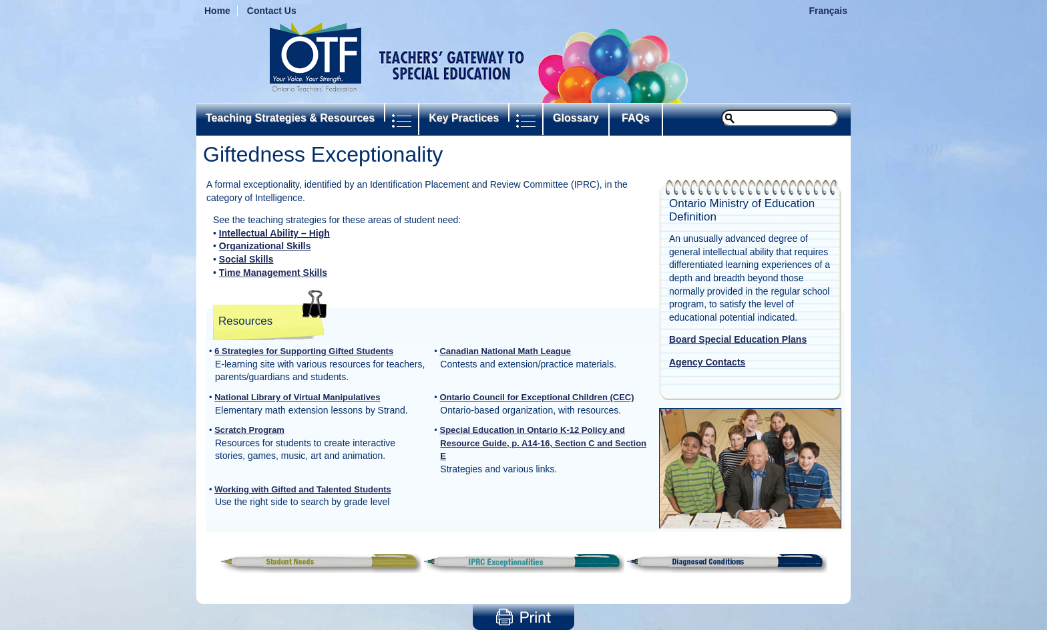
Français (828, 10)
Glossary (575, 118)
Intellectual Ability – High (274, 233)
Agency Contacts (707, 362)
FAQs (636, 118)
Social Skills (246, 259)
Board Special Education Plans (738, 339)
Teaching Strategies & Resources (290, 118)
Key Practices (464, 118)
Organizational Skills (265, 246)
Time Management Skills (273, 272)
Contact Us (271, 10)
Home (217, 10)
